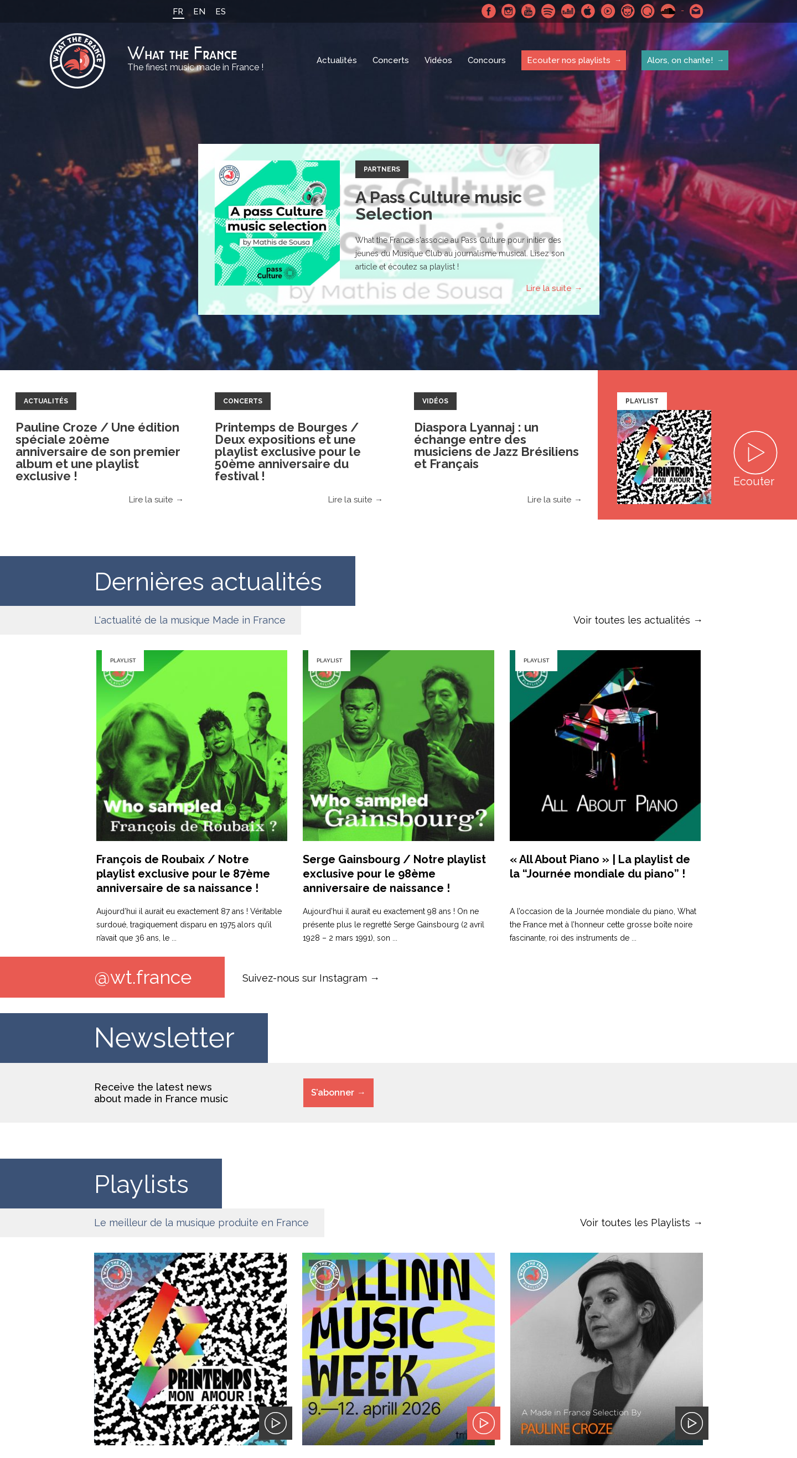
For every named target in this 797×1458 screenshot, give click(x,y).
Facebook (487, 11)
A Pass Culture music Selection (438, 206)
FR (177, 12)
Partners (382, 169)
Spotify (547, 11)
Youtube (527, 11)
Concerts (390, 61)
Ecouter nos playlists (568, 60)
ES (219, 12)
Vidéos (438, 61)
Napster (627, 11)
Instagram (507, 11)
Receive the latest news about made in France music (161, 1093)
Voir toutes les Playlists (635, 1223)
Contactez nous (696, 11)
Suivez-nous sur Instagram (304, 978)
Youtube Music (607, 11)
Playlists (146, 1184)
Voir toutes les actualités (631, 620)
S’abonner (332, 1093)
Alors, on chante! (680, 60)
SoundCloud (667, 11)
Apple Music (587, 11)
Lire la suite (549, 288)
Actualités (337, 61)
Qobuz (647, 11)
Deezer (567, 11)
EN (198, 12)
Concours (487, 61)
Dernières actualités (221, 580)
